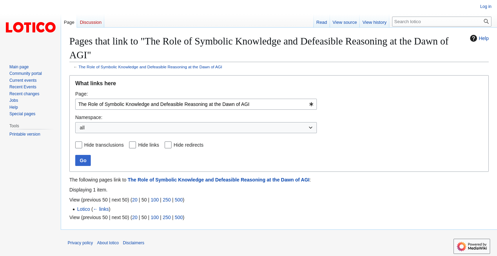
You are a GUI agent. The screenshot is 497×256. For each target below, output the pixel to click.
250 (166, 200)
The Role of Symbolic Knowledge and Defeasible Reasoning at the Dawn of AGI (150, 67)
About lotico (108, 242)
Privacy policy (80, 242)
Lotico (83, 209)
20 (135, 200)
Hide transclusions (104, 145)
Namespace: (89, 117)
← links (101, 209)
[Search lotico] (441, 22)
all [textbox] (82, 127)
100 (155, 200)
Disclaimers (133, 242)
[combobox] (196, 104)
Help (478, 38)
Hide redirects (188, 145)
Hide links (148, 145)
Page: (81, 94)
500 (179, 200)
